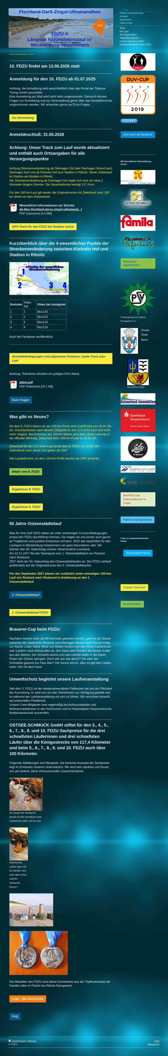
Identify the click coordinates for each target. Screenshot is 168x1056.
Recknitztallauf (132, 604)
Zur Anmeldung (23, 117)
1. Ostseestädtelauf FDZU (30, 612)
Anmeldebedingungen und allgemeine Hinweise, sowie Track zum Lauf (58, 358)
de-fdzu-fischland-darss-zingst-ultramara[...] (50, 209)
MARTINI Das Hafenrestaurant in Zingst (134, 499)
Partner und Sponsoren (137, 519)
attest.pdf (26, 382)
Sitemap (32, 1041)
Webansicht (153, 1044)
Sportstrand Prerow (138, 553)
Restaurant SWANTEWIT (131, 263)
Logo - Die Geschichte (27, 998)
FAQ (15, 1016)
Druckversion (17, 1041)
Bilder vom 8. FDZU (26, 471)
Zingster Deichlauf (134, 587)
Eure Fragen (20, 400)
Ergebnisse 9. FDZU (26, 507)
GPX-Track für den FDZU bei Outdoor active (43, 226)
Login (156, 1041)
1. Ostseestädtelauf (25, 595)
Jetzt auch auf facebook (137, 134)
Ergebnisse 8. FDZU (26, 489)
